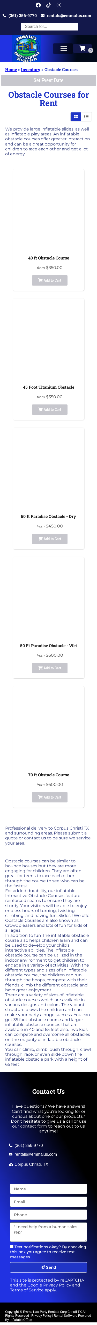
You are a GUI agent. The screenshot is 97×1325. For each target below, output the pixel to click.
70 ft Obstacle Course (48, 774)
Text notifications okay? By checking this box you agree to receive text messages (48, 1251)
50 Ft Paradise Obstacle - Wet (48, 645)
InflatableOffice (21, 1320)
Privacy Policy (57, 1285)
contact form (33, 1126)
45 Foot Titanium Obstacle (48, 387)
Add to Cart (49, 280)
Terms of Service (27, 1290)
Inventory (30, 69)
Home (11, 69)
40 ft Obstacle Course (48, 258)
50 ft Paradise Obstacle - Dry (48, 516)
